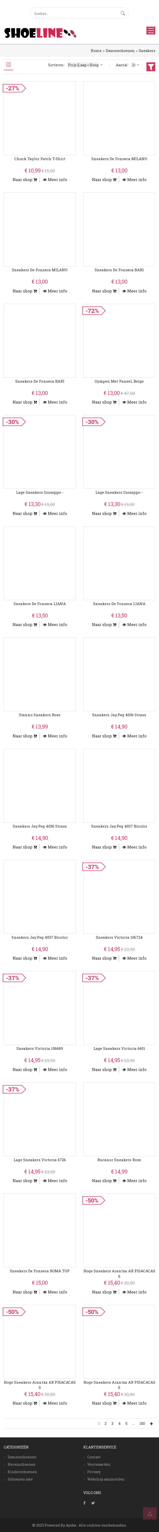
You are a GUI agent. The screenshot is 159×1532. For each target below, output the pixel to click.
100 (142, 1423)
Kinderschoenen (22, 1471)
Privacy (94, 1471)
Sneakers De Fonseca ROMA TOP (40, 1270)
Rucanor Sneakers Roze (119, 1159)
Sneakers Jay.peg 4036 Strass (119, 714)
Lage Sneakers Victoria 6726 (40, 1159)
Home (96, 50)
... (133, 1423)
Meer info (55, 179)
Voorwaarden (98, 1464)
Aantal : (128, 65)
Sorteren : (76, 65)
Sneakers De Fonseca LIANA (40, 603)
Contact (94, 1457)
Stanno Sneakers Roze (39, 714)
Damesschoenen (120, 50)
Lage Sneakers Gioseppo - (40, 492)
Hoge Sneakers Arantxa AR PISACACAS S (119, 1273)
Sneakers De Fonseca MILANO (119, 158)
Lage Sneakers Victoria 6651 (119, 1048)
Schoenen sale (20, 1479)
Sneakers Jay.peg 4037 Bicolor (119, 826)
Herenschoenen (21, 1464)
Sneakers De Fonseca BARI (119, 269)
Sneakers (147, 50)
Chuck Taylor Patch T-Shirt (39, 158)
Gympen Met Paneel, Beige (119, 381)
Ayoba (71, 1525)
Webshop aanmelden (105, 1479)
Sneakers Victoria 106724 (119, 937)
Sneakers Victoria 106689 (40, 1048)
